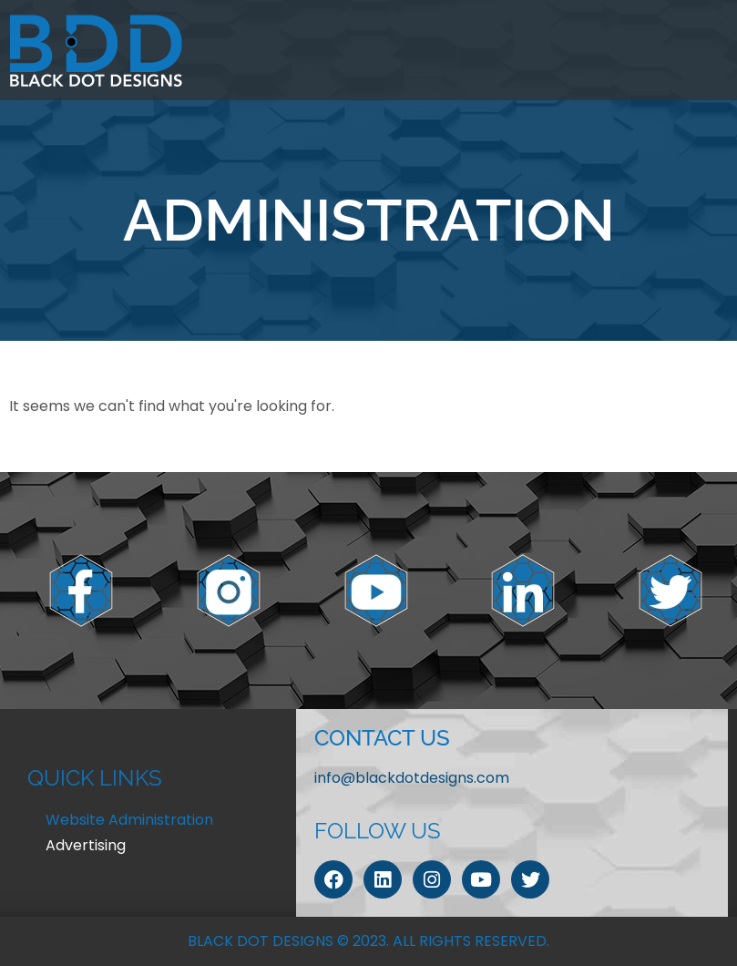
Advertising (86, 845)
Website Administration (129, 819)
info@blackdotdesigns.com (411, 777)
